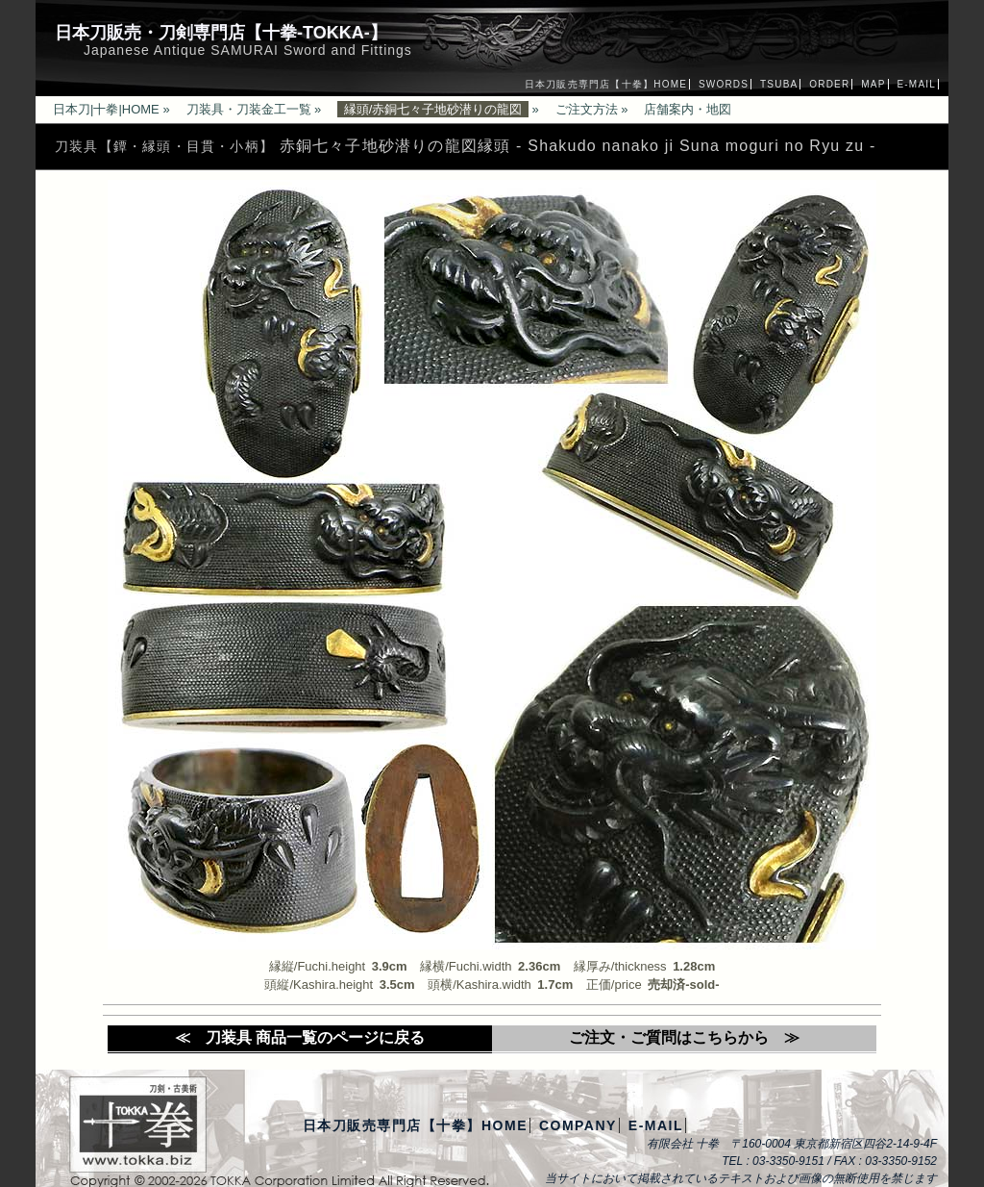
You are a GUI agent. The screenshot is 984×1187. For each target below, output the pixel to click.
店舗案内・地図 (687, 109)
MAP (873, 84)
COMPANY (578, 1125)
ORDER (829, 84)
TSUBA (779, 84)
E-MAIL (916, 84)
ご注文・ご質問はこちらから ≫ (684, 1037)
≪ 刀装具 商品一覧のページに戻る (300, 1037)
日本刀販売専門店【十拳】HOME (606, 84)
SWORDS (724, 84)
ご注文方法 (586, 109)
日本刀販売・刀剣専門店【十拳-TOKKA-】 (221, 32)
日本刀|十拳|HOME (106, 109)
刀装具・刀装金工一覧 (248, 109)
